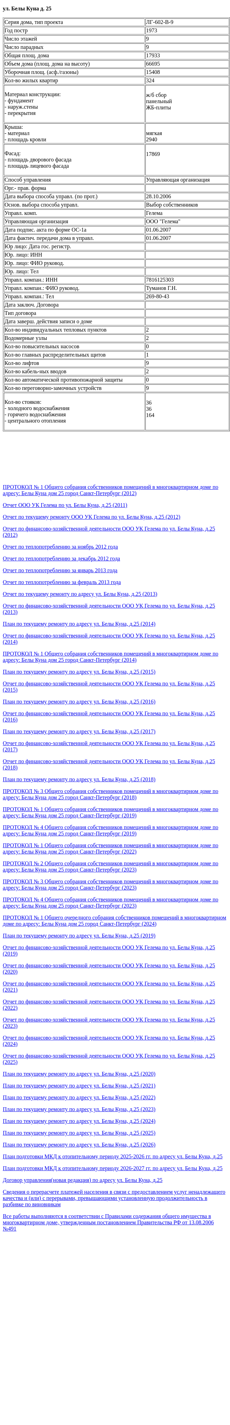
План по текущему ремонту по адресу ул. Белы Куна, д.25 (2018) (79, 779)
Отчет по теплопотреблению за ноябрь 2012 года (60, 547)
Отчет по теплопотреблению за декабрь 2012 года (61, 558)
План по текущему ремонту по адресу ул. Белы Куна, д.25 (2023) (79, 1109)
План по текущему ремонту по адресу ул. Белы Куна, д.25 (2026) (79, 1145)
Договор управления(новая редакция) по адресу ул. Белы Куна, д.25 (82, 1180)
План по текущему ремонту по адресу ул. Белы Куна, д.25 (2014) (79, 624)
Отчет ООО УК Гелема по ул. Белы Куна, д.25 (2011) (65, 505)
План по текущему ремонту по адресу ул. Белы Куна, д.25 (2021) (79, 1086)
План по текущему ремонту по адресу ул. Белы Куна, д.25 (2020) (79, 1074)
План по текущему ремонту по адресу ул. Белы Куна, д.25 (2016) (79, 702)
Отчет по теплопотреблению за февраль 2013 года (62, 582)
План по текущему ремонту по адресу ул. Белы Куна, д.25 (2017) (79, 731)
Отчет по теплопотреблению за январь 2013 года (60, 570)
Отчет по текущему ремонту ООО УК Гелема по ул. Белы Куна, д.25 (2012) (91, 517)
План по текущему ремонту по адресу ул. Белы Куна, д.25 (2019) (79, 936)
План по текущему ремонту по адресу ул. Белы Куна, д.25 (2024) (79, 1121)
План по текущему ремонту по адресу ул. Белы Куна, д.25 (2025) (79, 1133)
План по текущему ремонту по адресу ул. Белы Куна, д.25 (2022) (79, 1097)
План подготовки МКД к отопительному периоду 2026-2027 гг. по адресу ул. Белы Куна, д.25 (112, 1168)
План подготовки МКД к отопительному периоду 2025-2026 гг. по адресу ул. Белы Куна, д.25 (112, 1156)
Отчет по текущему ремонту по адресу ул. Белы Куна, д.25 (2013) (80, 594)
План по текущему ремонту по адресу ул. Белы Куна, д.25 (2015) (79, 672)
